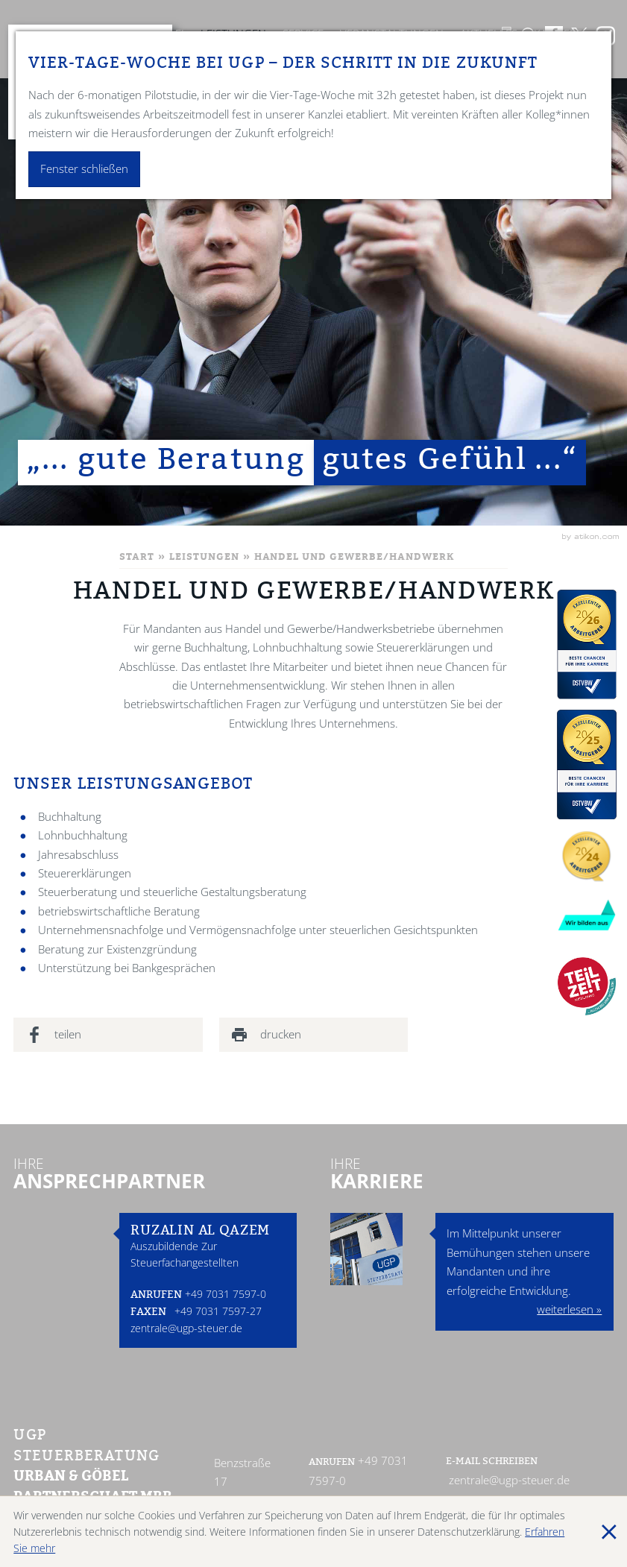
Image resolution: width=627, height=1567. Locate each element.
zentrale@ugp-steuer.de (186, 1328)
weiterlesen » (569, 1309)
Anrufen (156, 1296)
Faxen (148, 1313)
